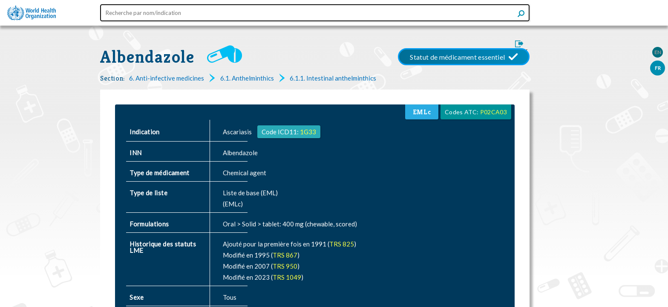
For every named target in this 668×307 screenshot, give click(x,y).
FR (658, 68)
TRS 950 (285, 266)
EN (657, 52)
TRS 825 (341, 244)
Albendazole (147, 57)
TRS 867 (285, 255)
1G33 (308, 132)
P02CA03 (493, 112)
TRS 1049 (287, 277)
